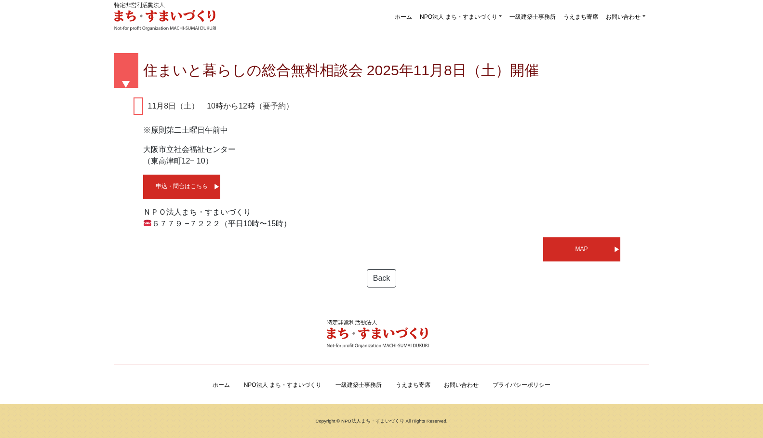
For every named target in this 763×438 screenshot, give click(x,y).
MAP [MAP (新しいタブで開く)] (581, 249)
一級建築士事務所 (532, 17)
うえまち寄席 (580, 17)
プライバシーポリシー (521, 385)
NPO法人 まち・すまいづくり (458, 17)
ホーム (403, 17)
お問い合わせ (623, 17)
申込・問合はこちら (182, 186)
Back (381, 278)
